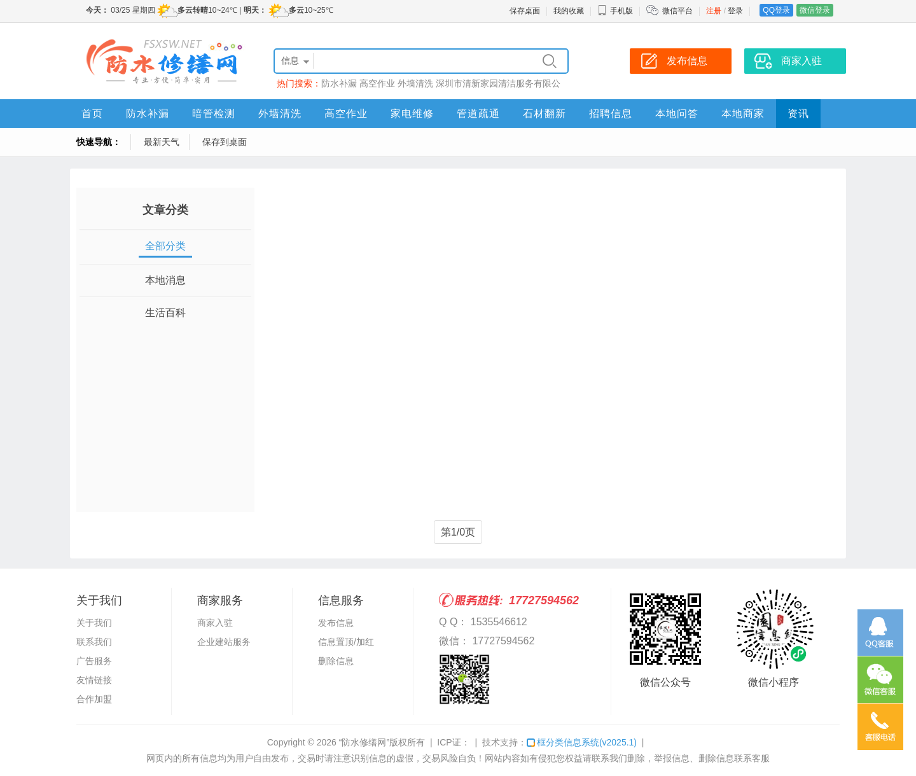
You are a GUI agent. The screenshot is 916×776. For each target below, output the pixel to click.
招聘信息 (610, 113)
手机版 (615, 10)
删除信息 (336, 661)
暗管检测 (213, 113)
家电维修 (412, 113)
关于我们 (94, 623)
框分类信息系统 (582, 742)
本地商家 (743, 113)
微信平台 (677, 10)
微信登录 (815, 10)
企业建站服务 (224, 642)
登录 (735, 10)
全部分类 (165, 245)
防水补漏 (339, 83)
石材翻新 (544, 113)
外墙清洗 (415, 83)
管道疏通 (478, 113)
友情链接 (94, 680)
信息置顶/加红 (346, 642)
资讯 (798, 113)
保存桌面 (525, 10)
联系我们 (94, 642)
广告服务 (94, 661)
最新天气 (161, 142)
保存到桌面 (224, 142)
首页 (92, 113)
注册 (713, 10)
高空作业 (377, 83)
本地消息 (165, 280)
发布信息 (336, 623)
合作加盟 (94, 699)
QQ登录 (776, 10)
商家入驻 (215, 623)
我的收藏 (568, 10)
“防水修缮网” (364, 742)
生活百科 (165, 312)
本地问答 (676, 113)
